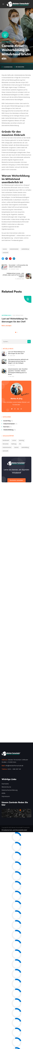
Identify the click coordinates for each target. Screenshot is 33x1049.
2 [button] (17, 332)
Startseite (5, 784)
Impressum (6, 796)
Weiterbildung (6, 42)
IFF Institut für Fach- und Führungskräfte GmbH (14, 830)
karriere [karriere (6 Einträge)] (16, 447)
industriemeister (14, 249)
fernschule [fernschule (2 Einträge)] (5, 444)
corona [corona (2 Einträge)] (14, 440)
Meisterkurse (6, 787)
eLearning (8, 421)
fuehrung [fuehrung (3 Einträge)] (13, 444)
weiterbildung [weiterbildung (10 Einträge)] (25, 447)
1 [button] (15, 332)
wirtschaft (5, 252)
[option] (16, 314)
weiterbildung (25, 249)
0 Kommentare (8, 67)
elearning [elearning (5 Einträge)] (21, 440)
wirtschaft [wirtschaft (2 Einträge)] (5, 451)
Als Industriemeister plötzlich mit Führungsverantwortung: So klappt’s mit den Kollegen (18, 361)
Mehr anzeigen (6, 325)
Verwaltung (19, 42)
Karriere (7, 427)
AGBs (3, 793)
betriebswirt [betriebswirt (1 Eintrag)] (6, 440)
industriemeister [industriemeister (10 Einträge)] (7, 447)
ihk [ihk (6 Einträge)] (20, 444)
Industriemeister (10, 424)
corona (5, 249)
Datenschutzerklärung (9, 790)
